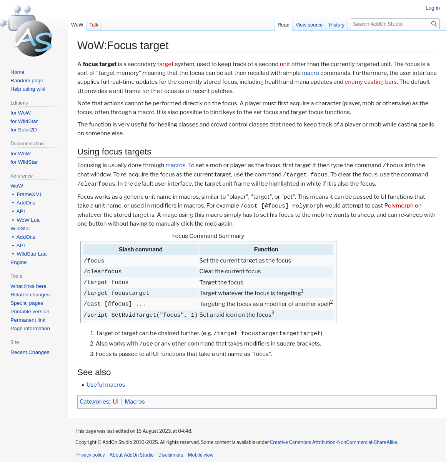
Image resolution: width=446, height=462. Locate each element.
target (165, 64)
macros (175, 165)
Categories (94, 401)
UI (116, 401)
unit (285, 64)
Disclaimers (170, 455)
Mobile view (200, 455)
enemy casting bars (371, 81)
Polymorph (398, 206)
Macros (135, 401)
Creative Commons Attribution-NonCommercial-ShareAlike (333, 442)
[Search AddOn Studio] (395, 23)
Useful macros (106, 384)
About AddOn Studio (132, 455)
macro (310, 73)
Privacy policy (90, 455)
